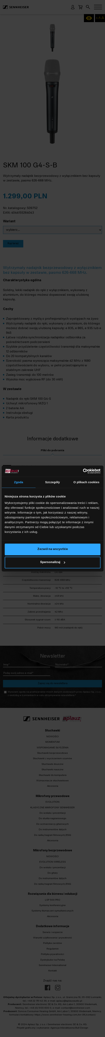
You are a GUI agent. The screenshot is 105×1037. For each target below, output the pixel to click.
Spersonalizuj (52, 562)
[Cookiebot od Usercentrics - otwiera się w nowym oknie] (82, 471)
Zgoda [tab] (18, 482)
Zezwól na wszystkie (52, 549)
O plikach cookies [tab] (86, 482)
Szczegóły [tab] (52, 482)
